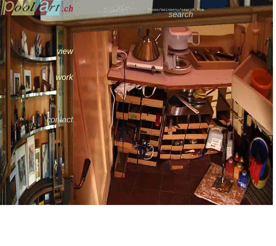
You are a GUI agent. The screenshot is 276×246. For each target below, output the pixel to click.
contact (60, 119)
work (64, 77)
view (65, 51)
